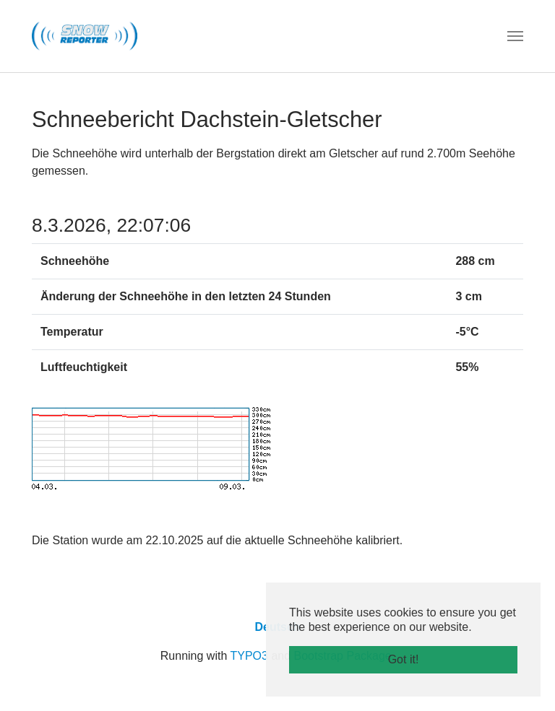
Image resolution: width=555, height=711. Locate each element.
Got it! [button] (403, 659)
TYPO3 (248, 656)
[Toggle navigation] (515, 36)
